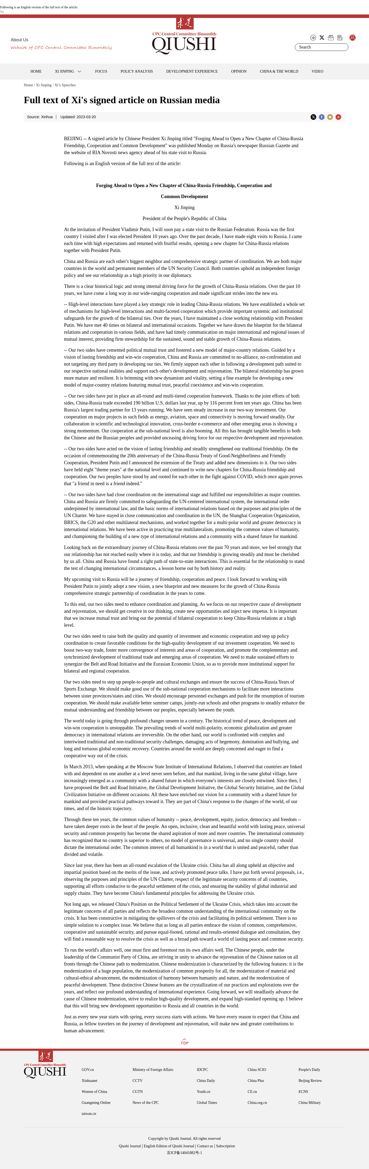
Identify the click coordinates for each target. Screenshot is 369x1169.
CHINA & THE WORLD (279, 71)
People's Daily (309, 1070)
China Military (310, 1103)
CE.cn (252, 1092)
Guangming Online (96, 1103)
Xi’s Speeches (65, 85)
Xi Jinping (44, 85)
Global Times (207, 1103)
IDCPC (202, 1070)
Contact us (205, 1146)
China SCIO (257, 1070)
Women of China (94, 1092)
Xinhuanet (89, 1081)
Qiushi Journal (130, 1146)
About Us (19, 40)
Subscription (225, 1146)
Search (343, 47)
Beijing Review (310, 1081)
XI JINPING (64, 71)
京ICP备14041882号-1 (184, 1153)
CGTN (138, 1092)
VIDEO (317, 71)
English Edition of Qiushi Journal (169, 1146)
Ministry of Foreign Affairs (153, 1070)
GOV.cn (88, 1070)
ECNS (303, 1092)
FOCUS (101, 71)
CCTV (137, 1081)
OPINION (239, 71)
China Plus (256, 1081)
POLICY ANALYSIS (137, 71)
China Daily (206, 1081)
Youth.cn (203, 1092)
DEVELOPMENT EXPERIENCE (192, 71)
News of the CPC (146, 1103)
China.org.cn (257, 1103)
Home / (29, 85)
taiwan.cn (89, 1114)
